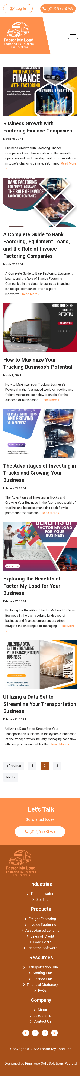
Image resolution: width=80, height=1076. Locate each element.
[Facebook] (25, 1033)
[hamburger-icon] (73, 36)
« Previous (13, 766)
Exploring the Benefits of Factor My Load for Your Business (32, 586)
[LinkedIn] (45, 1033)
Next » (10, 777)
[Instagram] (35, 1033)
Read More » (31, 294)
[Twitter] (54, 1033)
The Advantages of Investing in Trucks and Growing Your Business (39, 473)
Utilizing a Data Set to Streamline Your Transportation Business (39, 704)
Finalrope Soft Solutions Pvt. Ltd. (51, 1063)
